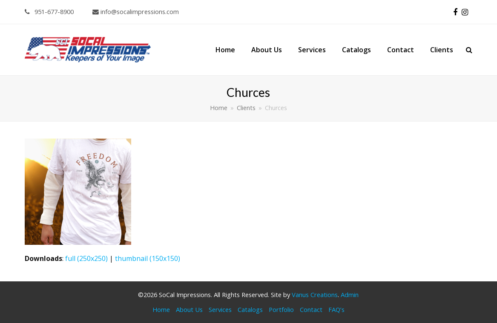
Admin (350, 294)
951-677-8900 (49, 11)
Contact (311, 309)
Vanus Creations (315, 294)
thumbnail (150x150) (147, 258)
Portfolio (281, 309)
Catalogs (250, 309)
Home (161, 309)
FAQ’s (336, 309)
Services (220, 309)
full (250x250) (86, 258)
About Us (189, 309)
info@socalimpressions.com (135, 11)
